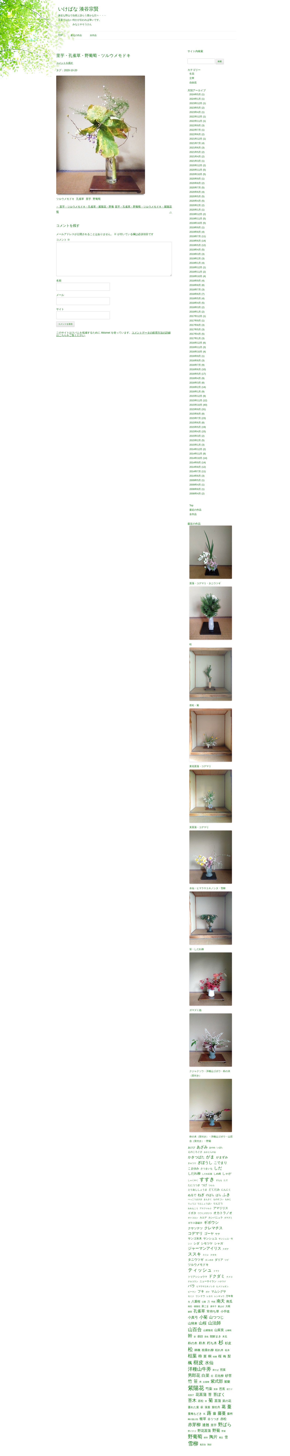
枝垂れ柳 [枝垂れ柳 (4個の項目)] (208, 1349)
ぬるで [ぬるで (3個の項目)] (192, 1195)
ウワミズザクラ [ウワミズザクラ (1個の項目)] (205, 1213)
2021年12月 (195, 138)
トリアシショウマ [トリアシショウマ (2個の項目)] (197, 1276)
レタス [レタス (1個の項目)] (210, 1296)
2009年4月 (195, 484)
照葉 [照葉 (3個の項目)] (223, 1369)
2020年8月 (195, 183)
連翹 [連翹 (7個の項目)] (205, 1425)
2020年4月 (195, 200)
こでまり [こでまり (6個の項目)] (220, 1162)
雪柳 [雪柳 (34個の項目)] (193, 1443)
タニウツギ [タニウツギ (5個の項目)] (196, 1259)
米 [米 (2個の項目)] (200, 1382)
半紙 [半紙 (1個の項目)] (213, 1302)
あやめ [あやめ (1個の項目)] (212, 1148)
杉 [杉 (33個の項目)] (220, 1342)
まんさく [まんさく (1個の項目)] (208, 1199)
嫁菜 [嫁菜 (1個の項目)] (190, 1312)
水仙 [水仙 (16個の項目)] (209, 1363)
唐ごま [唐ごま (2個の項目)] (205, 1306)
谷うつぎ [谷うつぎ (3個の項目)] (213, 1419)
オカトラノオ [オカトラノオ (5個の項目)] (222, 1212)
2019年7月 (195, 236)
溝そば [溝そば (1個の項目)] (216, 1370)
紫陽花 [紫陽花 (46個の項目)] (196, 1388)
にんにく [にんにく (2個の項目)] (226, 1189)
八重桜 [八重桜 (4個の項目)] (195, 1301)
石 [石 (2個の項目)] (212, 1376)
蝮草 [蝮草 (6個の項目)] (203, 1419)
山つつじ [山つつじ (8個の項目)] (216, 1317)
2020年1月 (195, 209)
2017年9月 (195, 320)
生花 (191, 73)
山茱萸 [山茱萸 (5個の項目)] (219, 1330)
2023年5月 (195, 107)
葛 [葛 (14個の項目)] (224, 1407)
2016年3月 (195, 382)
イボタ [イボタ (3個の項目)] (192, 1213)
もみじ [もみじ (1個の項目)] (228, 1199)
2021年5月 (195, 152)
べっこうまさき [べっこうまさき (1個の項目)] (195, 1199)
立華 (191, 78)
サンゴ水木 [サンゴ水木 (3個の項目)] (195, 1238)
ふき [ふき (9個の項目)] (226, 1195)
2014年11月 (195, 453)
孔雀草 (80, 198)
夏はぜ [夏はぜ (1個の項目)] (221, 1306)
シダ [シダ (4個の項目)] (196, 1243)
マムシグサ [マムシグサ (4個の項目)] (218, 1291)
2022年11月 (195, 121)
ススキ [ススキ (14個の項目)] (194, 1254)
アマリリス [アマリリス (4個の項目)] (220, 1208)
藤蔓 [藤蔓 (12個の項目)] (222, 1413)
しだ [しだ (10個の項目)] (218, 1168)
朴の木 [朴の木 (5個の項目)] (192, 1343)
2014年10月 (195, 458)
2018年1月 (195, 311)
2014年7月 (195, 471)
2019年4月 (195, 249)
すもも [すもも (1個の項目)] (219, 1180)
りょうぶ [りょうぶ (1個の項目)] (192, 1204)
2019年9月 (195, 227)
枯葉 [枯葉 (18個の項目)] (192, 1356)
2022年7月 (195, 129)
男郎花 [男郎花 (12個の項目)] (194, 1375)
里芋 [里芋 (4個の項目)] (214, 1424)
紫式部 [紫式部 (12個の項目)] (217, 1381)
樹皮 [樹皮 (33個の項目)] (198, 1362)
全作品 (93, 35)
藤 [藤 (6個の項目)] (214, 1413)
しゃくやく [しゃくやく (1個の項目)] (193, 1180)
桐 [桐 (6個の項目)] (209, 1356)
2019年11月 (195, 218)
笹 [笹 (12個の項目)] (196, 1381)
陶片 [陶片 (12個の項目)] (213, 1437)
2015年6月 (195, 422)
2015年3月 (195, 435)
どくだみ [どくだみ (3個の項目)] (214, 1189)
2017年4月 (195, 333)
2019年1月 (195, 262)
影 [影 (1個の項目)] (195, 1337)
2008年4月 (195, 493)
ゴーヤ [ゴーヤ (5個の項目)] (209, 1233)
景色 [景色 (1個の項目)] (206, 1337)
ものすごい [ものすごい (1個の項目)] (218, 1199)
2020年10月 (195, 174)
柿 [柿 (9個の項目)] (200, 1356)
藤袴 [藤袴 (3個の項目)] (230, 1413)
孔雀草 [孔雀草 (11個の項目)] (199, 1311)
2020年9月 (195, 178)
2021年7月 (195, 143)
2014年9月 (195, 462)
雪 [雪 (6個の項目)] (226, 1437)
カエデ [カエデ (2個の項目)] (203, 1217)
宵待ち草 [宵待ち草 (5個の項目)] (213, 1311)
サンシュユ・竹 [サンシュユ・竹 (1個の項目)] (226, 1239)
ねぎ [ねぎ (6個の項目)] (201, 1195)
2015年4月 (195, 431)
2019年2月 (195, 258)
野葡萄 (97, 198)
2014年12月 (195, 449)
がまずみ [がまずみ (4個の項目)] (222, 1157)
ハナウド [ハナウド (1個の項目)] (222, 1281)
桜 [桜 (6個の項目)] (220, 1356)
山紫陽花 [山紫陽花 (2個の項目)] (208, 1330)
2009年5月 (195, 480)
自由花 (193, 82)
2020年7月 (195, 187)
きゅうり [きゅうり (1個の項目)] (192, 1163)
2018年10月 (195, 276)
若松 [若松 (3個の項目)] (200, 1401)
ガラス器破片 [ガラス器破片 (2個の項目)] (195, 1223)
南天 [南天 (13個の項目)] (221, 1301)
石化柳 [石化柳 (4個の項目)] (219, 1375)
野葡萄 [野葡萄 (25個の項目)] (195, 1436)
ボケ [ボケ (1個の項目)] (208, 1292)
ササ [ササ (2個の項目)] (217, 1234)
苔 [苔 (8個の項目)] (210, 1394)
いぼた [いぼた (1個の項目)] (220, 1148)
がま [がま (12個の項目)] (210, 1157)
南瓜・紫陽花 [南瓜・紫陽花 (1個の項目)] (194, 1306)
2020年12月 (195, 165)
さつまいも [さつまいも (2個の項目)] (206, 1168)
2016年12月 (195, 342)
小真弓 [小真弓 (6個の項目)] (193, 1317)
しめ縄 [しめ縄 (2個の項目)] (217, 1174)
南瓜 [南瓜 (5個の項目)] (229, 1301)
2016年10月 (195, 351)
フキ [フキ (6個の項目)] (201, 1291)
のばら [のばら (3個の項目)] (210, 1195)
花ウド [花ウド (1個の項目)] (230, 1389)
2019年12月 (195, 214)
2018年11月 (195, 271)
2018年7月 (195, 289)
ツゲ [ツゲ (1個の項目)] (227, 1260)
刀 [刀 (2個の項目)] (208, 1301)
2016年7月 (195, 364)
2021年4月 (195, 156)
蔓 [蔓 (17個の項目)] (229, 1407)
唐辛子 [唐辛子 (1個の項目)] (213, 1306)
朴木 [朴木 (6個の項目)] (202, 1343)
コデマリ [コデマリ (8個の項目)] (195, 1233)
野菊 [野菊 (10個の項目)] (216, 1431)
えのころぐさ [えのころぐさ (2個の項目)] (195, 1152)
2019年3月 (195, 254)
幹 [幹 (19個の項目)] (190, 1336)
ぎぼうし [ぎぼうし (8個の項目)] (205, 1163)
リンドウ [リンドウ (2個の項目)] (200, 1296)
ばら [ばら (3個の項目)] (218, 1195)
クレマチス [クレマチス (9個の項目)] (213, 1228)
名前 (58, 280)
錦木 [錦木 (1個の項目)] (206, 1438)
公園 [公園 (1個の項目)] (204, 1302)
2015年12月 (195, 396)
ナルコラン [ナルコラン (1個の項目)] (193, 1281)
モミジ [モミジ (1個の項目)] (191, 1296)
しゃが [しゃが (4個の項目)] (226, 1173)
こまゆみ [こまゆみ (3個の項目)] (193, 1168)
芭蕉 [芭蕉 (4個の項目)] (222, 1388)
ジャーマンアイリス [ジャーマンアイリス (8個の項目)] (204, 1248)
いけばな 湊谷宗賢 (78, 9)
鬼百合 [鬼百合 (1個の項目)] (203, 1445)
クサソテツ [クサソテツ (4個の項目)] (195, 1228)
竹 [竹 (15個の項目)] (190, 1381)
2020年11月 (195, 169)
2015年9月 (195, 409)
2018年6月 (195, 294)
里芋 (88, 198)
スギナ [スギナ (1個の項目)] (226, 1249)
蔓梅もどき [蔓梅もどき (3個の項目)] (195, 1413)
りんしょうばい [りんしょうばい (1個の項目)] (205, 1204)
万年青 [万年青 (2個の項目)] (229, 1296)
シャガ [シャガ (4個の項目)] (218, 1243)
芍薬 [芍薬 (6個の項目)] (208, 1388)
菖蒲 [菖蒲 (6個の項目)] (217, 1400)
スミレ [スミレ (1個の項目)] (206, 1255)
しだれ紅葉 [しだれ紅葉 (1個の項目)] (207, 1174)
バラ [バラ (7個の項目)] (191, 1286)
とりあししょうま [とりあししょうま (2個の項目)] (197, 1189)
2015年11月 (195, 400)
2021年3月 (195, 160)
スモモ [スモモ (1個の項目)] (213, 1255)
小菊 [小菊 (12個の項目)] (203, 1317)
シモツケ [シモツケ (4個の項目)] (207, 1243)
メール (60, 294)
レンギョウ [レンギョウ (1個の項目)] (219, 1296)
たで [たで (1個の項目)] (226, 1180)
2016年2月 (195, 387)
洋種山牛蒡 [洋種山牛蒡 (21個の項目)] (199, 1369)
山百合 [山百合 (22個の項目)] (195, 1329)
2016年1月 (195, 391)
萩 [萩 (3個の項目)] (201, 1407)
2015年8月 (195, 413)
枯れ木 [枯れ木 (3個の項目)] (219, 1350)
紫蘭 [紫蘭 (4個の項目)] (227, 1381)
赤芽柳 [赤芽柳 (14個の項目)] (194, 1425)
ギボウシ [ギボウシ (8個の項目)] (211, 1222)
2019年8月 (195, 231)
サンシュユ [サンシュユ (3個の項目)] (210, 1238)
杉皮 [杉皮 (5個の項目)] (228, 1343)
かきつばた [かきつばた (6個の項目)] (196, 1157)
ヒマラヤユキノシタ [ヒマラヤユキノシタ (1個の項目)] (205, 1286)
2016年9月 (195, 356)
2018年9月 (195, 280)
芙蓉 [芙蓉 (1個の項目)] (216, 1389)
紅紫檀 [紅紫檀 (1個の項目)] (206, 1382)
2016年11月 (195, 347)
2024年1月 (195, 98)
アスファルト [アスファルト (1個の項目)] (206, 1208)
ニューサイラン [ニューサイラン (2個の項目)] (208, 1281)
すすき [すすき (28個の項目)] (207, 1179)
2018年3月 (195, 307)
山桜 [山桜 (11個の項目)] (203, 1323)
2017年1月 (195, 338)
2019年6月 (195, 240)
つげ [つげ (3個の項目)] (204, 1185)
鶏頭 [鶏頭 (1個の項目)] (209, 1445)
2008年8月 (195, 489)
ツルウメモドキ (65, 198)
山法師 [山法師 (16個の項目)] (214, 1323)
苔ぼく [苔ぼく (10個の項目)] (219, 1394)
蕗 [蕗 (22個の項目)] (209, 1413)
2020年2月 (195, 205)
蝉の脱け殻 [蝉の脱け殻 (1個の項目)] (193, 1419)
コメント (63, 239)
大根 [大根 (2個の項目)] (227, 1306)
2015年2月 (195, 440)
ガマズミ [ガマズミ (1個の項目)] (228, 1218)
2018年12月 (195, 267)
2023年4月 (195, 112)
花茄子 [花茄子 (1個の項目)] (191, 1395)
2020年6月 (195, 192)
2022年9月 (195, 125)
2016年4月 (195, 378)
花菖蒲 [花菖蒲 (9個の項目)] (201, 1394)
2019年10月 (195, 223)
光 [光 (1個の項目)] (189, 1302)
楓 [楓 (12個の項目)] (190, 1363)
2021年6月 (195, 147)
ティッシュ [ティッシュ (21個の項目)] (200, 1270)
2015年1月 (195, 444)
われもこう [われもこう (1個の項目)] (193, 1208)
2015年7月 (195, 418)
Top (60, 35)
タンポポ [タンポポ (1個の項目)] (209, 1260)
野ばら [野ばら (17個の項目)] (225, 1425)
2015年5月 (195, 427)
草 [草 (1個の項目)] (206, 1401)
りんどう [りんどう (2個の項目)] (218, 1203)
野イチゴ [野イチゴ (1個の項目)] (192, 1431)
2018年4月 (195, 302)
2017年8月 (195, 325)
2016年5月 (195, 373)
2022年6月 (195, 134)
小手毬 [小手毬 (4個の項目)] (225, 1311)
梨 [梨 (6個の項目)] (229, 1356)
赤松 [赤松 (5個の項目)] (223, 1419)
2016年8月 (195, 360)
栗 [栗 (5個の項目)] (205, 1356)
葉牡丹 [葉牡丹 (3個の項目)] (216, 1407)
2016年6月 (195, 369)
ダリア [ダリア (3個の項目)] (219, 1259)
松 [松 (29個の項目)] (190, 1349)
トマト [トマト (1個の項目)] (216, 1271)
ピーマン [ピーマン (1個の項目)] (192, 1292)
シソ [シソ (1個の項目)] (190, 1244)
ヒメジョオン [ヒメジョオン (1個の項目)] (222, 1286)
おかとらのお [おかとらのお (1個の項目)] (210, 1152)
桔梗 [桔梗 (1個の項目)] (215, 1357)
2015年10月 (195, 404)
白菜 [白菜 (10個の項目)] (205, 1375)
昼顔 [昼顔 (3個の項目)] (200, 1336)
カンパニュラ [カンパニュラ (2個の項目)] (215, 1217)
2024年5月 (195, 94)
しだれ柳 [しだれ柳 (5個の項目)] (194, 1173)
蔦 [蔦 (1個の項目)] (204, 1414)
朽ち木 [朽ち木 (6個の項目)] (212, 1343)
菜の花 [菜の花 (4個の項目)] (226, 1400)
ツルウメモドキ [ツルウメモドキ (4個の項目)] (198, 1264)
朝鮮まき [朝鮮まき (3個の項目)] (215, 1336)
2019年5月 (195, 245)
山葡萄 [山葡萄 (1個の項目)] (228, 1330)
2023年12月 (195, 103)
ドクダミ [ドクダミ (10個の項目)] (217, 1276)
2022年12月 (195, 116)
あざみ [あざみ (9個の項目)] (202, 1147)
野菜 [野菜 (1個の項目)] (224, 1431)
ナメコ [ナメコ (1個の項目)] (229, 1277)
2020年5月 (195, 196)
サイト (60, 309)
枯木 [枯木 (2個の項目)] (227, 1350)
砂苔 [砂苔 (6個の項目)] (228, 1375)
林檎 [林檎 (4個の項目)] (197, 1349)
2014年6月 (195, 475)
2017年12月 (195, 316)
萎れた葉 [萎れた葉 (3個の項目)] (193, 1407)
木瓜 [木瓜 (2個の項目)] (224, 1336)
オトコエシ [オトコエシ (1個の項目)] (193, 1218)
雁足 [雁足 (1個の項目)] (221, 1438)
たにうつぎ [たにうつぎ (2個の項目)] (194, 1185)
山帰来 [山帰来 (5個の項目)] (192, 1323)
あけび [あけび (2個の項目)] (191, 1147)
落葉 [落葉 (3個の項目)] (207, 1407)
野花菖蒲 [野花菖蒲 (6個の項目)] (204, 1430)
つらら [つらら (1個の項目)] (211, 1185)
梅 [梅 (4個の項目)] (224, 1356)
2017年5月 (195, 329)
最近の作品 (76, 35)
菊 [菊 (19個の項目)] (210, 1400)
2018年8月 (195, 285)
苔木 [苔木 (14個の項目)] (192, 1400)
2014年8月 (195, 466)
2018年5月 (195, 298)
